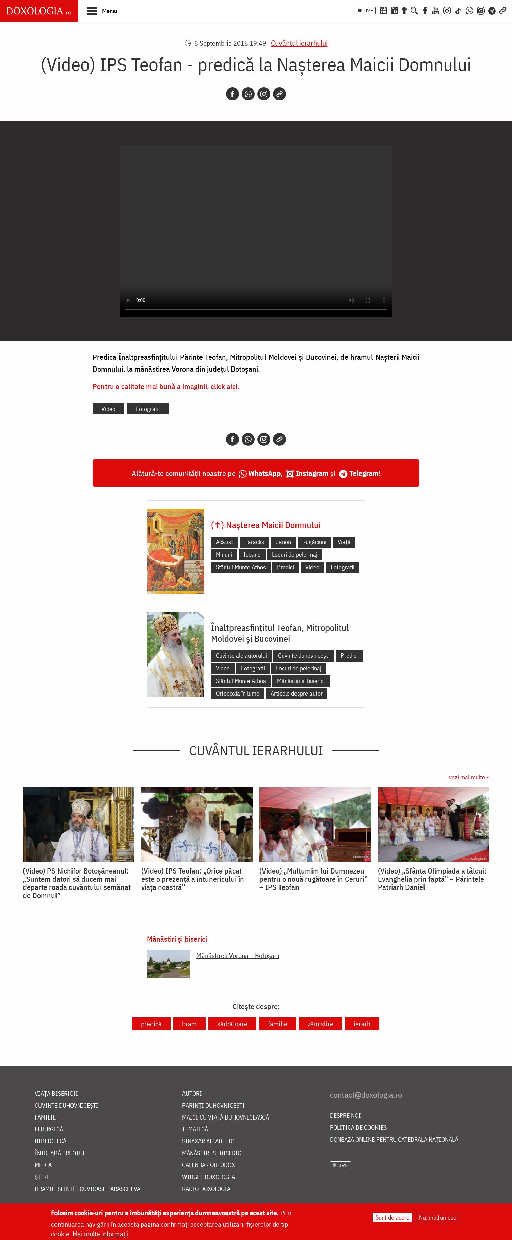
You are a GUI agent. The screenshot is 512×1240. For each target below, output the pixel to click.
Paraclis (254, 542)
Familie (45, 1117)
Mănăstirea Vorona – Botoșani (237, 955)
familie (277, 1023)
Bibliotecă (50, 1141)
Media (43, 1165)
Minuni (224, 554)
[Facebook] (425, 10)
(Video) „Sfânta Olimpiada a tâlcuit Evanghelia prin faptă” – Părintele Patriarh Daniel (432, 879)
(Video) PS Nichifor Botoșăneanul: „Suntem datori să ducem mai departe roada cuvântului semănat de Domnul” (77, 883)
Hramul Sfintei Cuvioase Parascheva (87, 1189)
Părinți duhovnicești (213, 1105)
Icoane (252, 554)
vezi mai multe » (469, 777)
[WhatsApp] (469, 10)
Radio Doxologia (206, 1189)
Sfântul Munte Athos (241, 567)
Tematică (195, 1129)
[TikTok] (458, 10)
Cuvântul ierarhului (299, 43)
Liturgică (49, 1129)
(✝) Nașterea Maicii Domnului (266, 524)
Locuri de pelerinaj (294, 554)
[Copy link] (279, 93)
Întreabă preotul (60, 1153)
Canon (283, 542)
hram (189, 1023)
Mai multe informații (101, 1233)
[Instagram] (447, 10)
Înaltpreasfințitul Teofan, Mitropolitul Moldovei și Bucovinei (280, 633)
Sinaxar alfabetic (208, 1141)
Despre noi (345, 1116)
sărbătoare (232, 1023)
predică (151, 1023)
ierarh (362, 1023)
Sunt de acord (392, 1217)
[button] (102, 10)
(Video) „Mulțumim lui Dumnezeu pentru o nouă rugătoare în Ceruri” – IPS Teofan (313, 879)
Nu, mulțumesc (437, 1217)
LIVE (368, 10)
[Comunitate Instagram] (481, 10)
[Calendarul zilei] (394, 10)
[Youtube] (436, 10)
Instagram (312, 473)
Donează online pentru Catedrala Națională (394, 1139)
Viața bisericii (56, 1093)
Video (108, 409)
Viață (344, 542)
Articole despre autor (297, 693)
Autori (192, 1093)
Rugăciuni (314, 542)
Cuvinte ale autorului (241, 655)
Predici (285, 567)
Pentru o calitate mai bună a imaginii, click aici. (166, 386)
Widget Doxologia (208, 1177)
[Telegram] (492, 10)
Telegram (364, 473)
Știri (42, 1177)
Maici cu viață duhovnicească (225, 1117)
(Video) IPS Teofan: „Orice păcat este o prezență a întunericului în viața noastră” (192, 879)
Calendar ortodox (208, 1165)
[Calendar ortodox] (383, 10)
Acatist (224, 542)
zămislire (320, 1023)
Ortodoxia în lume (237, 693)
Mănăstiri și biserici (301, 681)
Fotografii (148, 409)
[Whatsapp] (248, 93)
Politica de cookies (358, 1127)
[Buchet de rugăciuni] (404, 10)
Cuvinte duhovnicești (304, 655)
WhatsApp (264, 473)
